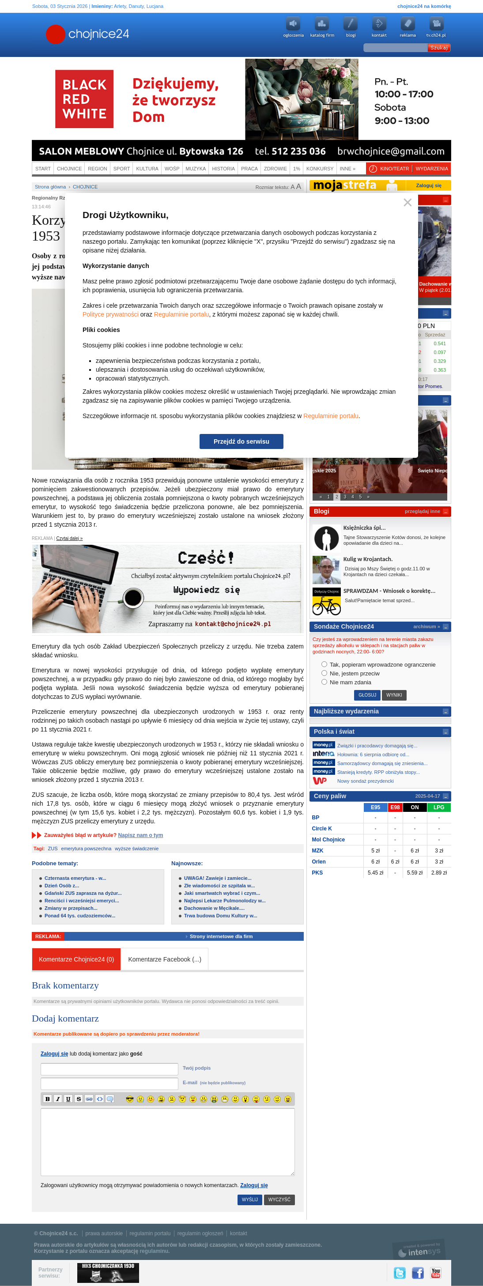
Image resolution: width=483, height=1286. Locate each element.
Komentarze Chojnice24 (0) (76, 959)
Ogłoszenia (293, 27)
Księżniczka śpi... (364, 528)
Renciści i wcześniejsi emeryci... (82, 900)
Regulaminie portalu (181, 314)
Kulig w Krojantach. (368, 559)
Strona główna (50, 186)
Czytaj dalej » (69, 538)
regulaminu (154, 1251)
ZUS (53, 848)
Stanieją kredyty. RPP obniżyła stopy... (368, 771)
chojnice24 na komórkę (424, 6)
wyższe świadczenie (136, 848)
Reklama (408, 27)
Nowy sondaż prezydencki (355, 781)
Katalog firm (322, 27)
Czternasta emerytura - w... (75, 878)
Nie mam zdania (346, 682)
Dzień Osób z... (62, 885)
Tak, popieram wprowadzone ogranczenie (378, 664)
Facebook (418, 1273)
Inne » (347, 168)
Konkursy (320, 168)
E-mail (214, 1082)
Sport (121, 168)
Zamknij (405, 202)
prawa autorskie (104, 1233)
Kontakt (379, 27)
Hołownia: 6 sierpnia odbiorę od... (363, 753)
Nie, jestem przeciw (350, 673)
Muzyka (196, 168)
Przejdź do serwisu (241, 441)
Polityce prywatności (111, 314)
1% (296, 168)
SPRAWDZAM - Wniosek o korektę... (389, 591)
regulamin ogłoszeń (200, 1233)
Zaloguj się (254, 1185)
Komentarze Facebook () (164, 959)
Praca (249, 168)
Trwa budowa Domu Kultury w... (220, 915)
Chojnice (69, 168)
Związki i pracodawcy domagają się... (367, 744)
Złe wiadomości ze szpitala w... (219, 885)
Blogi (350, 27)
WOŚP (172, 168)
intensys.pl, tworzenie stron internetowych (419, 1249)
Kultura (147, 168)
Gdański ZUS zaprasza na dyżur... (83, 893)
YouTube (435, 1273)
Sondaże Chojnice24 (344, 626)
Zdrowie (275, 168)
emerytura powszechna (86, 848)
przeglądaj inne (422, 511)
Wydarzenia (432, 168)
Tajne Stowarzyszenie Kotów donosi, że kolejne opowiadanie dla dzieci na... (394, 540)
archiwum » (426, 626)
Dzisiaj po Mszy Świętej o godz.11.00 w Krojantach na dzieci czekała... (386, 571)
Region (97, 168)
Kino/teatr (394, 168)
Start (43, 168)
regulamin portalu (150, 1233)
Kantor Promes (426, 386)
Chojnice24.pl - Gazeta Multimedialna (52, 35)
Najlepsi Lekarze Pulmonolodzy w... (225, 900)
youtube (436, 27)
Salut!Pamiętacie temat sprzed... (379, 600)
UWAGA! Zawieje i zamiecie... (218, 878)
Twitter (400, 1273)
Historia (223, 168)
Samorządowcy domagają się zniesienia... (372, 762)
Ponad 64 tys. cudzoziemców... (80, 915)
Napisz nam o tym (140, 835)
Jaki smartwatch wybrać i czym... (222, 893)
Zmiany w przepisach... (71, 908)
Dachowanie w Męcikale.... (214, 908)
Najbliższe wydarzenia (346, 711)
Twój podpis (197, 1068)
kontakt (238, 1233)
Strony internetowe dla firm (227, 936)
